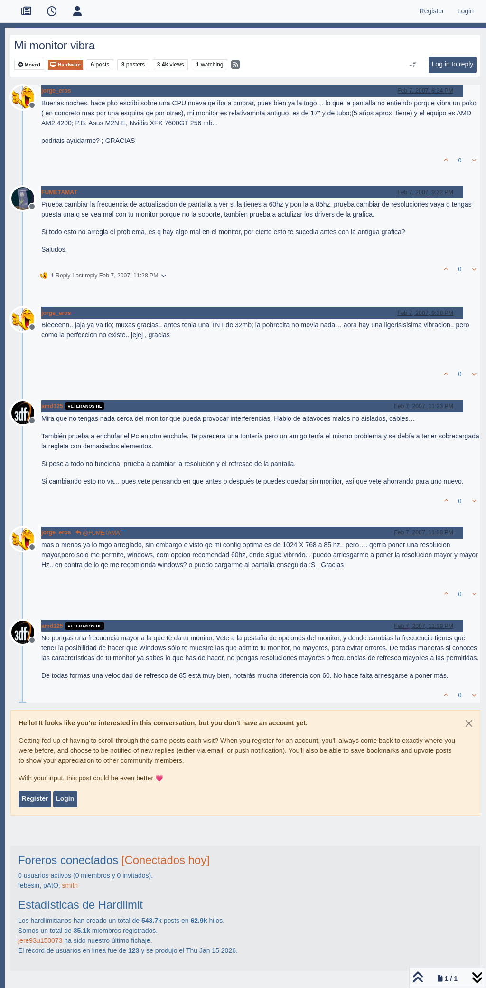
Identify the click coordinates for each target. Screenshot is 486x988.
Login (65, 798)
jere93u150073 (40, 940)
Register (34, 798)
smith (70, 885)
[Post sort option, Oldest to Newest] (413, 64)
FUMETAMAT (59, 192)
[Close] (469, 723)
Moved (29, 65)
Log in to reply (452, 64)
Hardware (65, 65)
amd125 (52, 406)
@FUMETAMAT (99, 533)
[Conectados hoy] (166, 860)
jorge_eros (56, 90)
